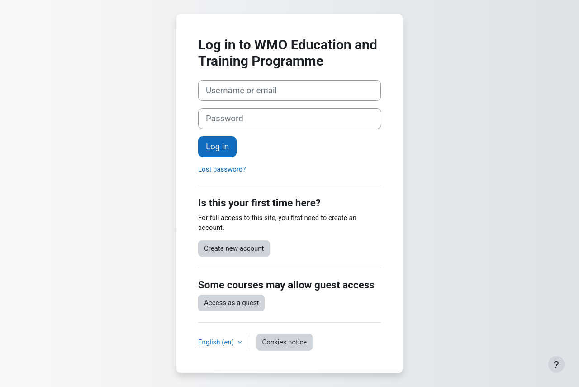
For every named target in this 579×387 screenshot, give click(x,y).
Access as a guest (231, 303)
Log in (217, 147)
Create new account (234, 248)
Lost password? (222, 169)
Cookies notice (284, 342)
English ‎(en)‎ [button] (217, 342)
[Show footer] (556, 364)
